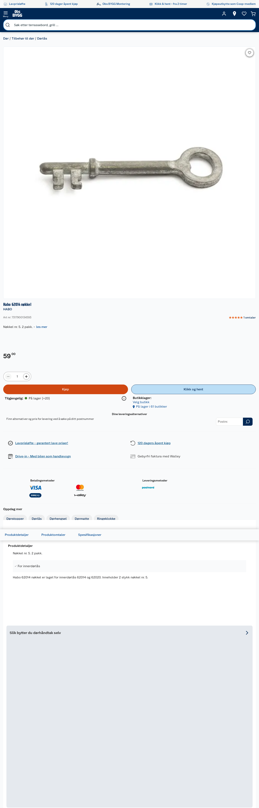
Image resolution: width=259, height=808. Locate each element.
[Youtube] (128, 794)
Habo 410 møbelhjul (87, 397)
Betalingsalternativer (29, 761)
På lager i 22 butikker (89, 446)
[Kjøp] (173, 122)
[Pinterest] (146, 794)
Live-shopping (155, 758)
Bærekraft (90, 761)
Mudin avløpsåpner (75, 520)
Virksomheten (93, 776)
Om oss (88, 720)
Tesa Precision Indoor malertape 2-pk (226, 523)
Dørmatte (85, 186)
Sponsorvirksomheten (98, 781)
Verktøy (189, 752)
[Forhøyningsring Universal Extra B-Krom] (229, 628)
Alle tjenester (59, 749)
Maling (188, 747)
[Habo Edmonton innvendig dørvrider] (161, 397)
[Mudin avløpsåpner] (79, 515)
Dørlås (45, 23)
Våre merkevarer (94, 730)
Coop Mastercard (126, 751)
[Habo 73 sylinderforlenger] (129, 628)
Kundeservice (25, 720)
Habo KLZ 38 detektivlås (29, 520)
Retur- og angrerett (28, 735)
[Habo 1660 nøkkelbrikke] (129, 515)
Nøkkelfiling (58, 744)
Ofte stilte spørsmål (29, 746)
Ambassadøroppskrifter (162, 763)
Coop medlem (128, 730)
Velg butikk (231, 130)
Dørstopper (18, 186)
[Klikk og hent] (227, 122)
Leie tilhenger (59, 725)
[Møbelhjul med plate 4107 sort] (223, 397)
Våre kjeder (91, 735)
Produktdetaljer (23, 249)
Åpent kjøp (126, 725)
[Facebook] (109, 794)
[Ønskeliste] (236, 13)
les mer (186, 55)
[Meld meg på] (246, 728)
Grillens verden (156, 742)
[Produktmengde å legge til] (162, 109)
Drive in (124, 744)
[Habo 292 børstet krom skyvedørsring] (79, 628)
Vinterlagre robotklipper (58, 737)
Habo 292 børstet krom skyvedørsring (78, 635)
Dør (9, 23)
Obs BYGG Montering (125, 773)
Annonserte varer (157, 782)
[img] (98, 406)
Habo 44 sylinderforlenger (173, 635)
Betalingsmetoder (172, 213)
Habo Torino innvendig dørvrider (177, 523)
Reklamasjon (24, 740)
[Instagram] (119, 794)
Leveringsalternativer (30, 766)
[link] (238, 46)
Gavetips (152, 776)
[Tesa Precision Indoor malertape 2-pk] (229, 515)
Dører (187, 757)
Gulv (187, 733)
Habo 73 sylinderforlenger (123, 635)
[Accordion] (129, 317)
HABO (152, 37)
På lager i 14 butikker (151, 446)
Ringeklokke (109, 186)
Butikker (21, 725)
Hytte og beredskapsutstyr (158, 770)
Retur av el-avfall (126, 737)
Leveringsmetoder (218, 213)
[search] (48, 14)
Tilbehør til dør (26, 23)
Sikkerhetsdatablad (96, 766)
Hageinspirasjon (156, 720)
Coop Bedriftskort (127, 765)
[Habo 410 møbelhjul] (98, 397)
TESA (212, 516)
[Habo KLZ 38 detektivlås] (30, 515)
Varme (188, 783)
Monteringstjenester (63, 720)
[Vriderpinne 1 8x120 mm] (30, 628)
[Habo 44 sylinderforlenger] (179, 628)
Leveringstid (24, 756)
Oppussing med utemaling (156, 727)
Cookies (89, 751)
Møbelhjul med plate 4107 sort (220, 397)
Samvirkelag (91, 771)
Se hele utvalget (237, 333)
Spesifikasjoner (96, 249)
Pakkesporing (25, 751)
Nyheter (89, 725)
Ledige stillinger (94, 756)
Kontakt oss (23, 730)
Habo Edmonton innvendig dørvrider (155, 399)
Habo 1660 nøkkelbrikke (128, 520)
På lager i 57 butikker (176, 558)
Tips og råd (153, 753)
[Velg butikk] (227, 13)
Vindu (188, 762)
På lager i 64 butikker (126, 558)
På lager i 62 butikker (27, 558)
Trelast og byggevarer (191, 740)
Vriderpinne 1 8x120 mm (28, 633)
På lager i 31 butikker (213, 446)
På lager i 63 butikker (27, 672)
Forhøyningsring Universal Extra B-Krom (227, 635)
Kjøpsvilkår (91, 740)
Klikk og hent (127, 758)
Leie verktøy (58, 730)
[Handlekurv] (247, 13)
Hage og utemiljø (189, 726)
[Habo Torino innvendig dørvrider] (179, 515)
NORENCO (65, 516)
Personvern (91, 746)
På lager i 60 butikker (76, 672)
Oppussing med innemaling (156, 736)
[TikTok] (137, 794)
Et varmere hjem (157, 747)
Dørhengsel (61, 186)
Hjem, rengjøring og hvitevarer (190, 773)
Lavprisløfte (126, 720)
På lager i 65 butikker (76, 558)
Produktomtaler (60, 249)
